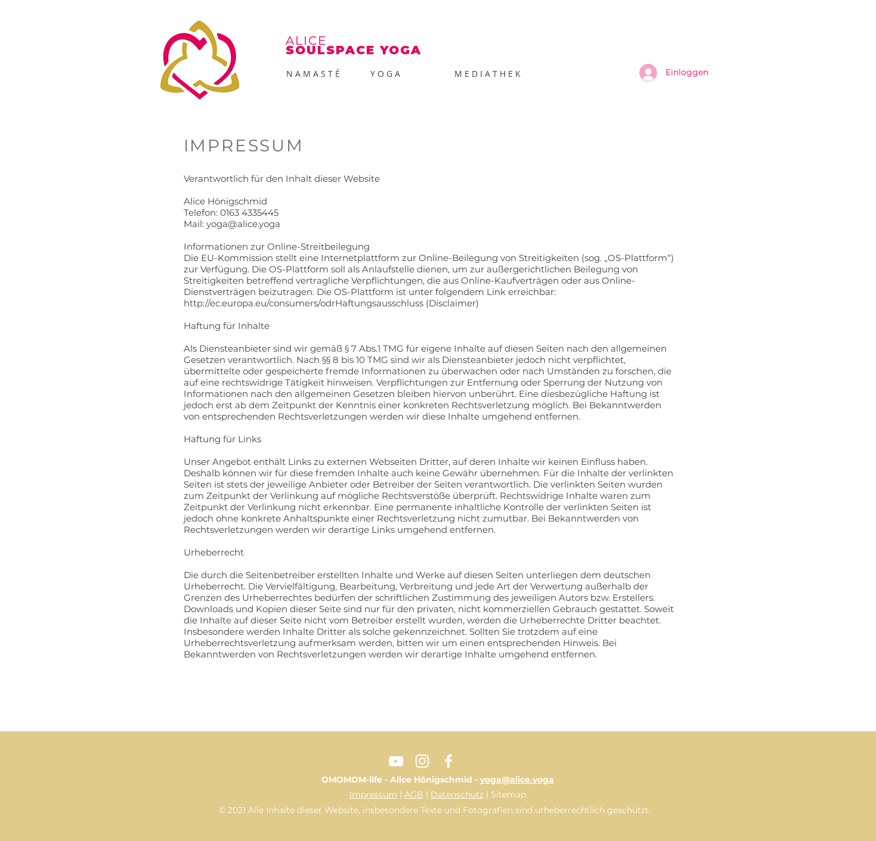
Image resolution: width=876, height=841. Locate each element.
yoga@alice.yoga (243, 223)
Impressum (373, 794)
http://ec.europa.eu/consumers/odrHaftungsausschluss (303, 303)
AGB (413, 794)
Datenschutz (457, 794)
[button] (403, 74)
